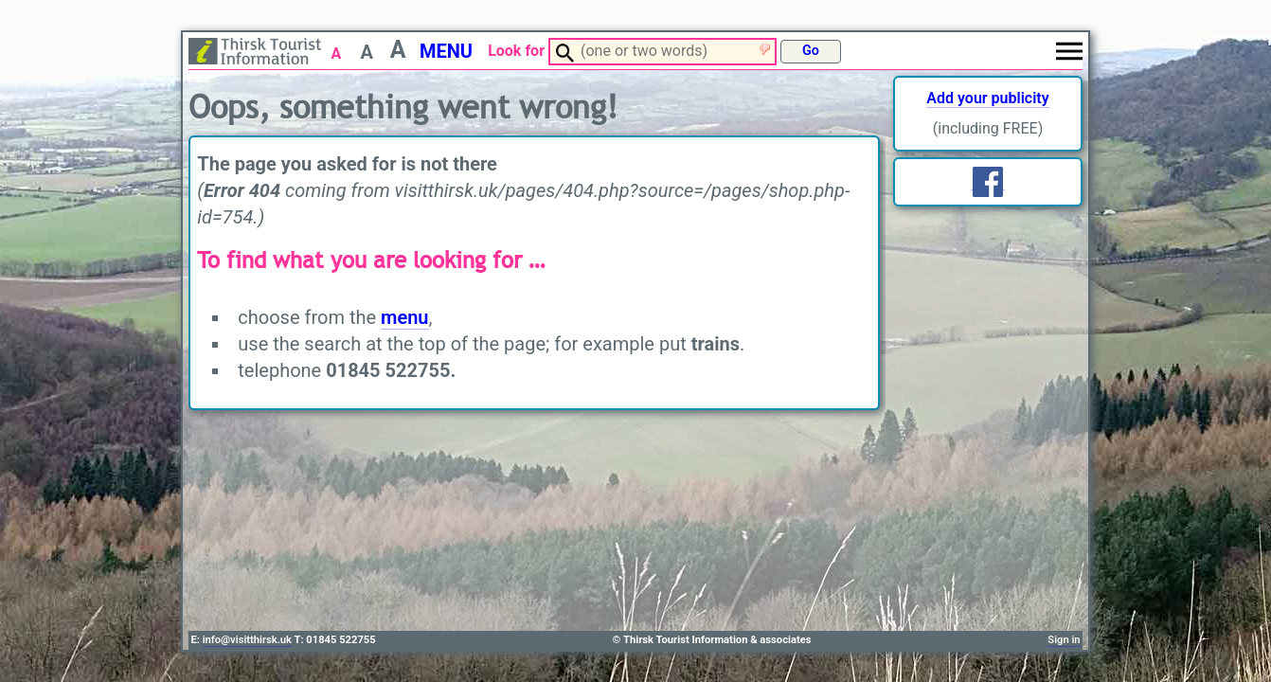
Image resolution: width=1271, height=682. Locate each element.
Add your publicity (987, 98)
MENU (446, 51)
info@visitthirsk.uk (247, 640)
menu (404, 317)
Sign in (1063, 640)
